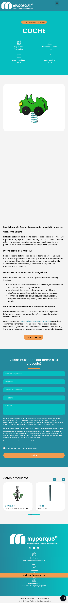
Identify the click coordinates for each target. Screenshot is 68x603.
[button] (57, 3)
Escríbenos (34, 558)
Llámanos (34, 571)
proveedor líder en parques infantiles (35, 321)
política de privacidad (56, 422)
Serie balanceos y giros (34, 22)
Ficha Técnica (33, 337)
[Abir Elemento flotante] (63, 598)
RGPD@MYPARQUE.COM (42, 435)
